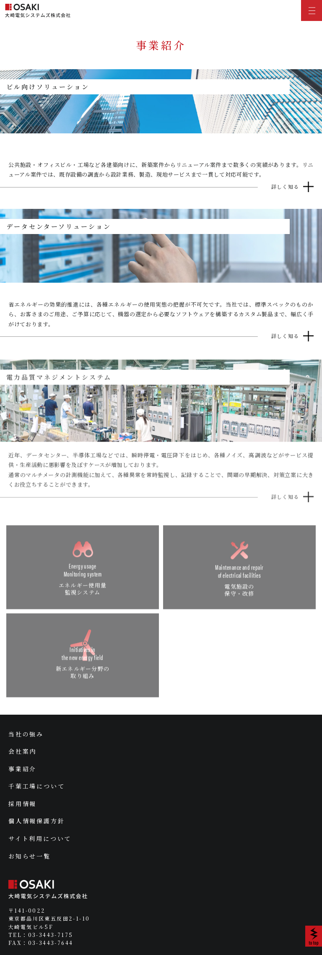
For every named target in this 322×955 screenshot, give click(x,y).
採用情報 (22, 803)
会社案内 (22, 751)
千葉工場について (36, 786)
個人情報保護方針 (36, 821)
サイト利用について (39, 838)
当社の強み (26, 734)
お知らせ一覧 (29, 856)
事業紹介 (22, 769)
